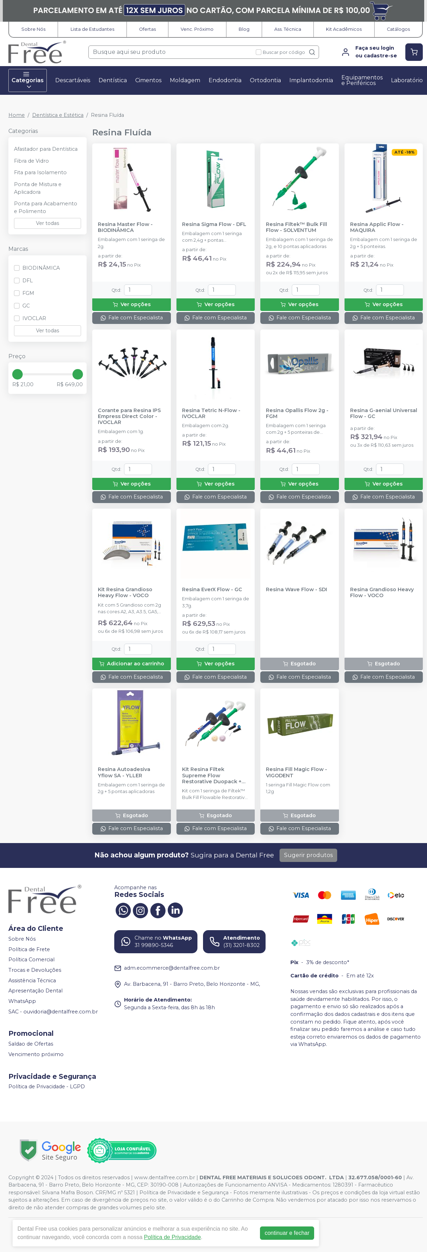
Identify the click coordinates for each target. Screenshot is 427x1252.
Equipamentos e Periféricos (362, 80)
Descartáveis (72, 80)
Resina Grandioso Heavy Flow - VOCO (382, 593)
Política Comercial (31, 960)
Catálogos (398, 29)
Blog (244, 29)
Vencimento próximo (36, 1054)
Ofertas (147, 29)
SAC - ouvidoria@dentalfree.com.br (53, 1012)
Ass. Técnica (287, 29)
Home (16, 115)
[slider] (17, 374)
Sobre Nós (33, 29)
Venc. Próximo (197, 29)
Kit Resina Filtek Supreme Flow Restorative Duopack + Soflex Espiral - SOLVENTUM (211, 775)
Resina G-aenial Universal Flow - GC (383, 413)
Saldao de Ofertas (30, 1044)
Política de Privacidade (172, 1237)
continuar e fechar (287, 1233)
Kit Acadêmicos (344, 29)
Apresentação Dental (35, 991)
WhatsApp (22, 1001)
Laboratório (407, 80)
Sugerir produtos (308, 855)
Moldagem (185, 80)
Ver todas (47, 223)
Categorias (28, 80)
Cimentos (148, 80)
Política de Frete (29, 949)
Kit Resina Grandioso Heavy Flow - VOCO (125, 593)
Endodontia (225, 80)
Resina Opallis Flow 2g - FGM (297, 413)
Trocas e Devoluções (34, 970)
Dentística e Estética (58, 115)
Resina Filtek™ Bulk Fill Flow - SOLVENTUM (296, 227)
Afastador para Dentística (46, 149)
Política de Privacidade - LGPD (46, 1087)
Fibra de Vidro (31, 161)
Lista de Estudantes (92, 29)
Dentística (113, 80)
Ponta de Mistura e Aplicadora (37, 188)
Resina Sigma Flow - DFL (214, 224)
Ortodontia (265, 80)
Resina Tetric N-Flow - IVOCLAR (211, 413)
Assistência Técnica (32, 980)
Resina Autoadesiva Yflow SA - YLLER (124, 772)
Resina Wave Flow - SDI (296, 590)
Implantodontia (311, 80)
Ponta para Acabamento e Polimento (45, 207)
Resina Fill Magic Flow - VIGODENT (296, 772)
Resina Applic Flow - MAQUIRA (377, 227)
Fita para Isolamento (40, 172)
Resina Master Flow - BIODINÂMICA (125, 227)
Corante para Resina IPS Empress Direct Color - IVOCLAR (129, 417)
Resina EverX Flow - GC (212, 590)
